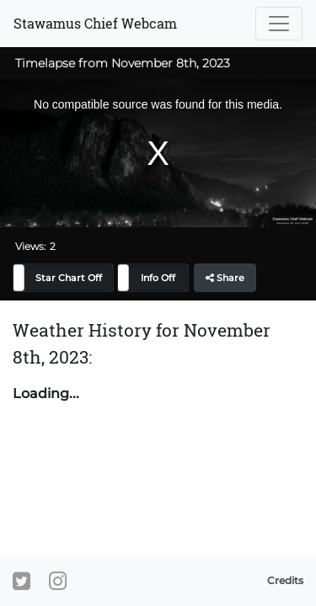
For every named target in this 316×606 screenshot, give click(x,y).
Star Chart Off (68, 278)
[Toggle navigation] (279, 23)
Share (225, 278)
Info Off (158, 278)
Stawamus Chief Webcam (95, 23)
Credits (285, 580)
